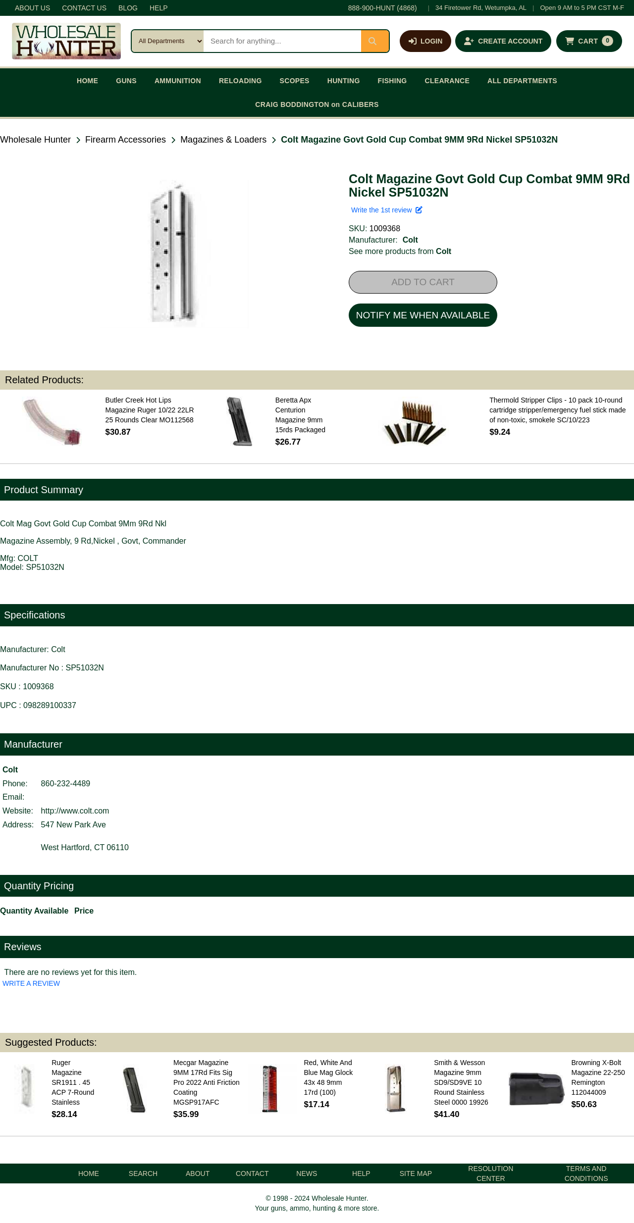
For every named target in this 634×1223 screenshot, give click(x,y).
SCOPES (295, 81)
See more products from (400, 251)
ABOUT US (32, 8)
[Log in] (425, 41)
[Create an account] (503, 41)
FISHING (392, 81)
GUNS (126, 81)
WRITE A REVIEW (31, 983)
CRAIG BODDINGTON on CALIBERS (316, 104)
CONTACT (252, 1173)
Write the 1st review (387, 210)
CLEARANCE (447, 81)
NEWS (306, 1173)
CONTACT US (84, 8)
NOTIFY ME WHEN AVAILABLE (423, 315)
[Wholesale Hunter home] (66, 41)
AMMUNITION (178, 81)
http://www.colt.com (75, 811)
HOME (87, 81)
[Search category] (168, 41)
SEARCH (143, 1173)
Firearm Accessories (125, 140)
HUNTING (343, 81)
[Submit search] (375, 41)
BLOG (128, 8)
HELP (159, 8)
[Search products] (282, 41)
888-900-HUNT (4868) (382, 8)
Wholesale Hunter (35, 140)
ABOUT (198, 1173)
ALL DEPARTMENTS (522, 81)
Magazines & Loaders (223, 140)
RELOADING (240, 81)
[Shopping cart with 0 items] (589, 41)
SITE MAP (416, 1173)
